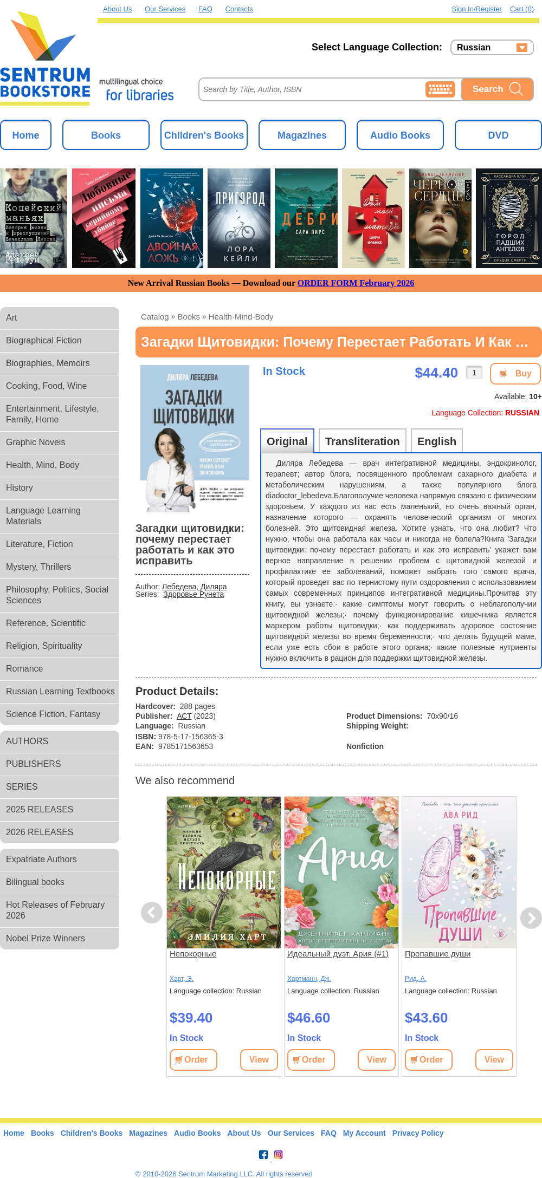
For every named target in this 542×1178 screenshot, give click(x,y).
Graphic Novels (35, 442)
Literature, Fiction (39, 544)
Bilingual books (35, 882)
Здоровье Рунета (193, 594)
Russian (474, 47)
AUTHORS (27, 741)
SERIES (22, 786)
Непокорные (193, 953)
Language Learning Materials (43, 516)
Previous (153, 913)
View (259, 1059)
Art (11, 317)
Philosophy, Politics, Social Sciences (57, 595)
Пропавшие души (438, 953)
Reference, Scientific (46, 623)
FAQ (205, 9)
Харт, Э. (181, 978)
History (19, 487)
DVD (498, 135)
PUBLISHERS (33, 764)
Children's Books (204, 135)
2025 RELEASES (40, 809)
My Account (364, 1133)
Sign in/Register (476, 9)
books (188, 316)
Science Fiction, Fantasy (53, 714)
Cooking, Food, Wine (46, 386)
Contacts (239, 9)
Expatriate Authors (41, 859)
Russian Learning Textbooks (60, 691)
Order (196, 1059)
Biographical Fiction (44, 340)
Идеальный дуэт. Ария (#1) (338, 953)
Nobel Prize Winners (45, 938)
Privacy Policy (418, 1133)
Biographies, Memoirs (48, 363)
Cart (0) (522, 9)
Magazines (302, 135)
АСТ (184, 716)
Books (106, 135)
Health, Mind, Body (42, 465)
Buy (523, 373)
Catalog (155, 316)
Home (25, 135)
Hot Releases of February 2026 (55, 910)
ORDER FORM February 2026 (356, 283)
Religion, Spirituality (44, 645)
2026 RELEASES (40, 832)
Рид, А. (416, 978)
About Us (117, 9)
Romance (24, 668)
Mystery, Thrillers (38, 566)
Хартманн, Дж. (309, 978)
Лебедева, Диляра (194, 586)
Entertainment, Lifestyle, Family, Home (52, 414)
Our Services (165, 9)
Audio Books (400, 135)
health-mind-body (241, 316)
